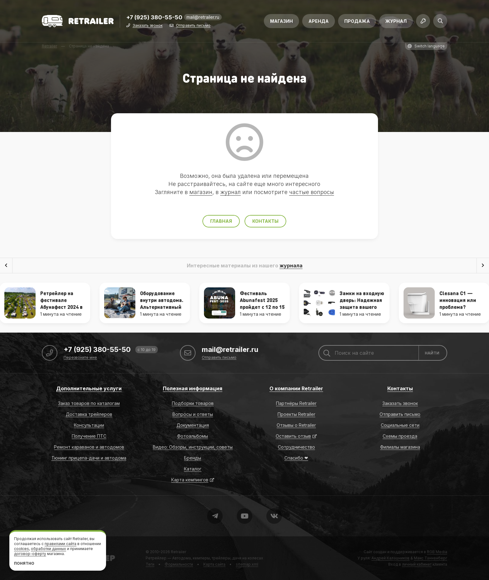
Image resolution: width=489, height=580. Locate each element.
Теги (150, 564)
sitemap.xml (247, 564)
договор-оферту (30, 553)
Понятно (24, 563)
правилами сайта (60, 543)
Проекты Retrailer (296, 414)
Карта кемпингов (189, 479)
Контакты (265, 221)
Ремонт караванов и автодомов (89, 447)
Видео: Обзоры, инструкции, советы (193, 447)
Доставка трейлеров (89, 414)
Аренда (318, 21)
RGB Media (437, 551)
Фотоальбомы (192, 436)
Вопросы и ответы (192, 414)
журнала (291, 265)
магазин (200, 192)
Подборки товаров (193, 403)
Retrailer (178, 551)
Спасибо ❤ (296, 458)
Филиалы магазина (400, 447)
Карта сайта (214, 564)
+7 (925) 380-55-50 (154, 18)
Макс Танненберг (430, 558)
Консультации (89, 425)
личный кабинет (417, 564)
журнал (230, 192)
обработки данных (48, 548)
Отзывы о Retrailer (296, 425)
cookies (21, 548)
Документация (193, 425)
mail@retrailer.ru (202, 17)
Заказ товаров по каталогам (89, 403)
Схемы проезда (400, 436)
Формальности (179, 564)
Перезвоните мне (80, 358)
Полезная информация (192, 388)
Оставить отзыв (293, 436)
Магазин (281, 21)
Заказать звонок (147, 26)
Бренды (192, 458)
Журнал (396, 21)
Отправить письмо (193, 26)
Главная (221, 221)
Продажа (357, 21)
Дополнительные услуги (89, 388)
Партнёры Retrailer (296, 403)
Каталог (192, 468)
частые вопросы (311, 192)
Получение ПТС (89, 436)
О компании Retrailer (296, 388)
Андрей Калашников (390, 558)
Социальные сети (400, 425)
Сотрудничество (296, 447)
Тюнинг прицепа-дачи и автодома (88, 458)
